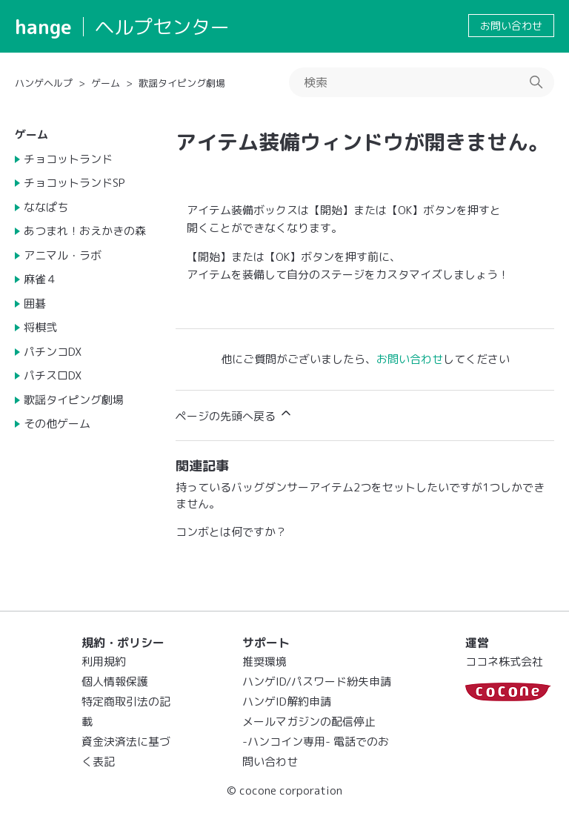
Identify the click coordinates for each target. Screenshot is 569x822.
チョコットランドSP (74, 182)
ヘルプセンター (162, 26)
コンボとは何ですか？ (231, 532)
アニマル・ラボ (63, 255)
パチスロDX (52, 375)
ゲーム (105, 83)
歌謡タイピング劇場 (182, 83)
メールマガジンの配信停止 (309, 721)
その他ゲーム (57, 423)
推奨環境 (264, 661)
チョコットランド (68, 159)
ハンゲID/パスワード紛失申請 (316, 681)
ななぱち (46, 207)
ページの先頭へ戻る (234, 414)
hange (43, 26)
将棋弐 (40, 327)
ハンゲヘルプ (44, 83)
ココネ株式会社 (504, 661)
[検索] (421, 82)
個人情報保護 (114, 681)
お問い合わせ (511, 26)
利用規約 (103, 661)
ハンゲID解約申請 (286, 701)
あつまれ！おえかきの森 (85, 231)
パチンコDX (52, 351)
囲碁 (35, 303)
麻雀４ (40, 279)
